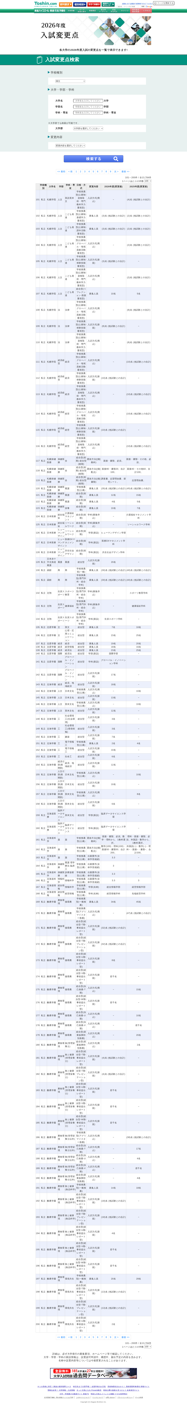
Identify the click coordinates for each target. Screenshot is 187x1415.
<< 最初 (61, 171)
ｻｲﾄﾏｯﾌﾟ (144, 3)
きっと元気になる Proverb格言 (89, 1390)
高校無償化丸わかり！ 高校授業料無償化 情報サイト (129, 1386)
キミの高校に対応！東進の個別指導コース (54, 1386)
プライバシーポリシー (125, 1397)
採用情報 (138, 3)
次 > (116, 171)
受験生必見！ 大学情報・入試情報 (61, 1390)
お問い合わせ (110, 1397)
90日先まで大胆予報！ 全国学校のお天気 (89, 1386)
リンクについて (97, 1397)
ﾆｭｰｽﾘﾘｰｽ (150, 3)
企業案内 (132, 3)
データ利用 (139, 1397)
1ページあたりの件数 (133, 181)
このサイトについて (83, 1397)
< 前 (70, 171)
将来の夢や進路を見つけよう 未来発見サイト (121, 1390)
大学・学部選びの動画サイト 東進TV (74, 1394)
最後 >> (126, 171)
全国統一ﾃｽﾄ (125, 3)
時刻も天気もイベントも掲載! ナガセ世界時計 (109, 1394)
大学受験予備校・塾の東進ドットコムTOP (58, 1397)
